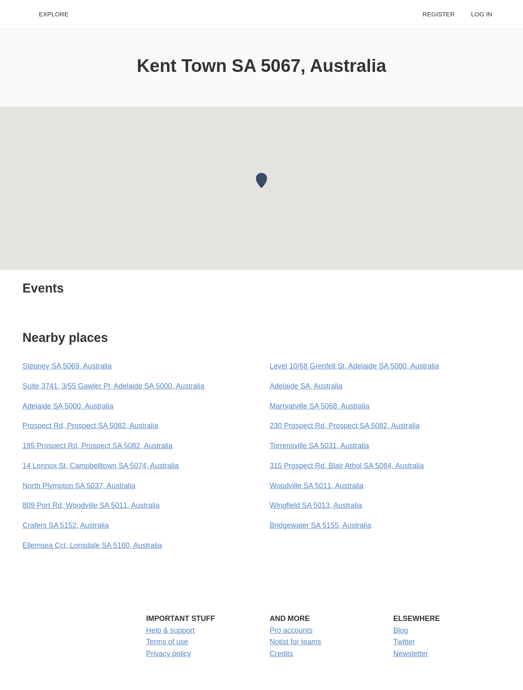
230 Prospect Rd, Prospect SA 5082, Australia (345, 426)
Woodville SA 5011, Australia (317, 486)
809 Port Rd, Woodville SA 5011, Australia (91, 505)
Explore (54, 14)
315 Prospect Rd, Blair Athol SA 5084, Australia (347, 466)
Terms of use (167, 642)
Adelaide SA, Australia (306, 386)
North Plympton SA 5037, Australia (78, 486)
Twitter (404, 642)
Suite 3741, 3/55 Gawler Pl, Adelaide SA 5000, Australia (113, 386)
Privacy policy (168, 654)
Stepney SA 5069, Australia (67, 366)
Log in (481, 14)
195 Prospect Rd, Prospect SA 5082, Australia (97, 446)
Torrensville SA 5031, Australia (319, 446)
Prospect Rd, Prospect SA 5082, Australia (90, 426)
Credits (281, 654)
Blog (400, 630)
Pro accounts (291, 630)
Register (438, 14)
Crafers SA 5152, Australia (65, 525)
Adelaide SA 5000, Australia (67, 406)
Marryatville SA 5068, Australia (319, 406)
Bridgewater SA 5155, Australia (320, 525)
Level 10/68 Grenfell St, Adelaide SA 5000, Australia (354, 366)
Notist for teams (295, 642)
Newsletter (410, 654)
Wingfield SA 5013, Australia (316, 505)
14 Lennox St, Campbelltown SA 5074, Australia (100, 466)
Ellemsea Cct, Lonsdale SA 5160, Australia (92, 545)
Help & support (170, 630)
